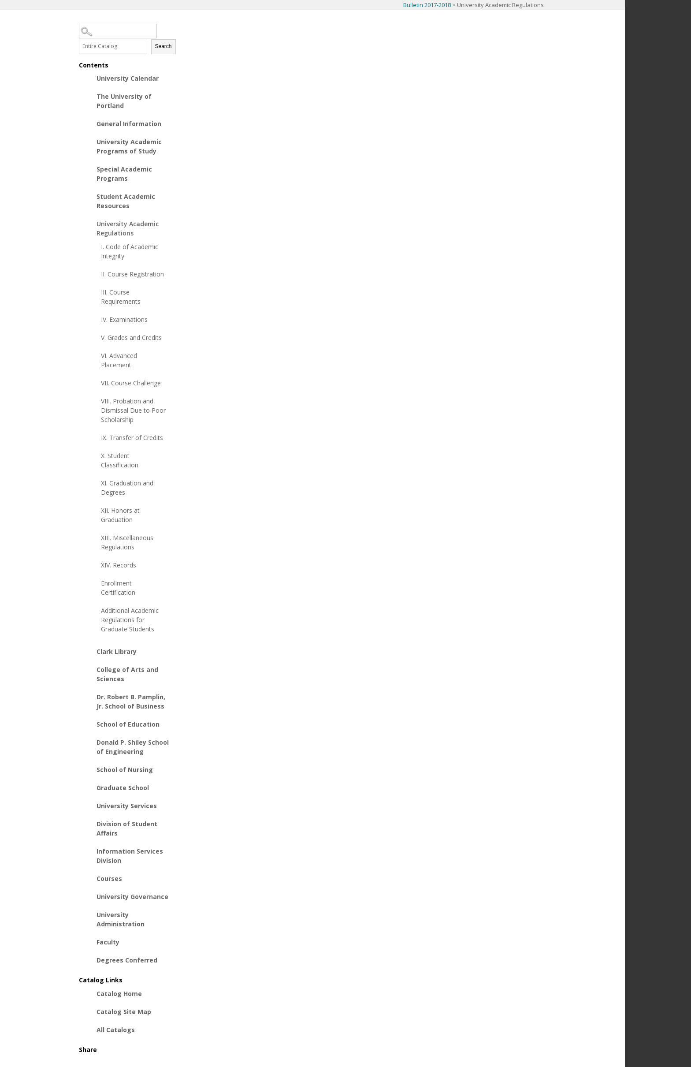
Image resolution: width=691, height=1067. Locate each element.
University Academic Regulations (128, 228)
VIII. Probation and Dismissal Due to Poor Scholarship (133, 410)
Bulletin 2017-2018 (427, 5)
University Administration (121, 919)
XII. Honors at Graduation (120, 515)
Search (163, 46)
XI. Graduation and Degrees (127, 487)
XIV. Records (118, 565)
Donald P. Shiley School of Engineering (133, 747)
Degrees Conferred (127, 960)
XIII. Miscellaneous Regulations (127, 542)
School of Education (128, 724)
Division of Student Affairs (127, 828)
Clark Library (117, 651)
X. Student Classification (119, 460)
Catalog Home (119, 993)
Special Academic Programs (124, 174)
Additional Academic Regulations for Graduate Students (130, 619)
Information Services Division (130, 856)
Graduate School (123, 787)
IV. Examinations (124, 319)
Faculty (108, 942)
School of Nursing (125, 769)
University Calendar (128, 78)
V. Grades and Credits (131, 337)
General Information (129, 123)
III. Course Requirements (121, 297)
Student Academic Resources (126, 201)
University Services (127, 806)
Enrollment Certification (118, 588)
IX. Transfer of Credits (132, 437)
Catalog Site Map (124, 1011)
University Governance (132, 896)
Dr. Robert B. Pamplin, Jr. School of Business (131, 701)
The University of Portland (124, 101)
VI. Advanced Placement (119, 360)
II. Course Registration (132, 274)
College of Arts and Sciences (127, 674)
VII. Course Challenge (131, 383)
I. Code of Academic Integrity (129, 251)
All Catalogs (116, 1030)
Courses (109, 878)
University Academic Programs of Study (129, 146)
